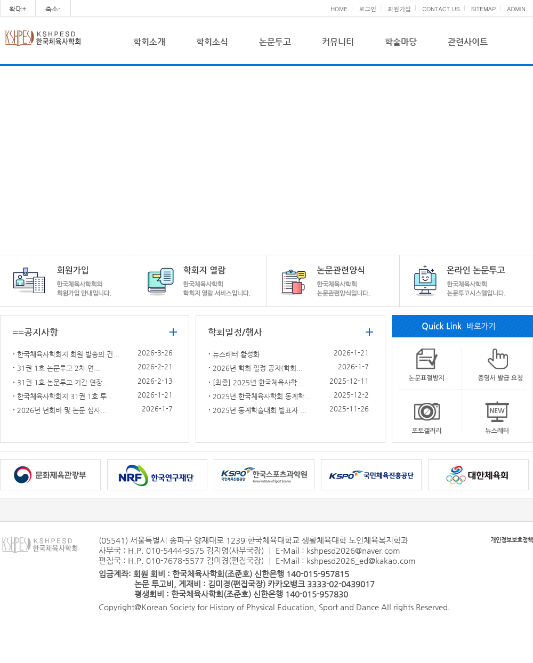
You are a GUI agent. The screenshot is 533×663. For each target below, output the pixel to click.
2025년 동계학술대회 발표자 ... (259, 410)
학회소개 (149, 42)
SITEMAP (483, 9)
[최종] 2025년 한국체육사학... (258, 382)
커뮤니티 (338, 42)
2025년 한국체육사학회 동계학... (262, 396)
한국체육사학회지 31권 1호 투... (65, 396)
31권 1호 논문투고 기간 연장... (63, 382)
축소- (53, 9)
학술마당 (401, 42)
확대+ (18, 9)
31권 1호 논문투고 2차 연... (58, 368)
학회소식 (212, 42)
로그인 (367, 9)
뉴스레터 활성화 (236, 354)
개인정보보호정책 (511, 540)
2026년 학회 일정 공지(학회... (258, 368)
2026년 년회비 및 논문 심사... (62, 410)
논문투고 (275, 42)
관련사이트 (468, 42)
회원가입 (399, 9)
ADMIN (516, 9)
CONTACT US (441, 9)
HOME (339, 9)
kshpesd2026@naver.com (353, 550)
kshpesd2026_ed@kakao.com (361, 560)
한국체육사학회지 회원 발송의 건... (68, 354)
